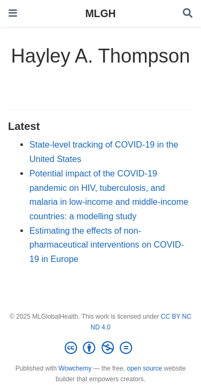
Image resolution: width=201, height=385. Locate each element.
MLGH (100, 13)
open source (144, 368)
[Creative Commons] (100, 348)
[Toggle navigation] (13, 13)
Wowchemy (74, 368)
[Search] (187, 13)
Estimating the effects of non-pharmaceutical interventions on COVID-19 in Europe (106, 245)
